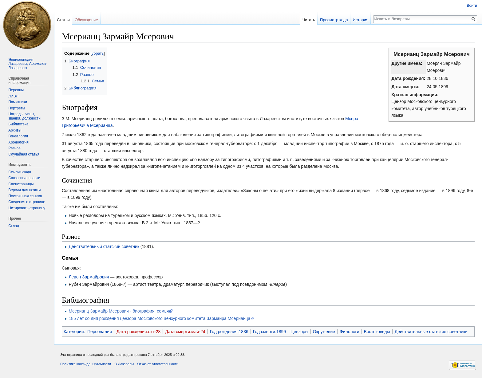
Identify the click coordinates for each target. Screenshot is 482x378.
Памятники (17, 102)
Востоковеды (377, 331)
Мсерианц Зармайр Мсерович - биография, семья (119, 311)
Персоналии (99, 331)
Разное (14, 148)
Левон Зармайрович (89, 276)
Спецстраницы (21, 184)
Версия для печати (24, 190)
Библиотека (18, 124)
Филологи (349, 331)
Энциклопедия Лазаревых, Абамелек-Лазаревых (27, 63)
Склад (13, 226)
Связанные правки (24, 178)
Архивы (14, 130)
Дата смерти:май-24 (185, 331)
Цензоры (299, 331)
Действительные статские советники (431, 331)
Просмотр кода (334, 20)
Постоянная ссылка (25, 196)
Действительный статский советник (104, 246)
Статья (63, 20)
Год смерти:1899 (269, 331)
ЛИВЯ (13, 96)
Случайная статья (23, 154)
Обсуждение (86, 20)
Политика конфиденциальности (85, 364)
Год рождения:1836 (229, 331)
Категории (74, 331)
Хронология (18, 142)
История (360, 20)
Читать (308, 20)
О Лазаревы (124, 364)
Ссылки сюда (19, 172)
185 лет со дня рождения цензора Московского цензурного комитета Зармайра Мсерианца (159, 318)
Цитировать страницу (26, 208)
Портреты (16, 108)
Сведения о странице (26, 202)
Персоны (16, 90)
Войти (472, 5)
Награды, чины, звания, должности (24, 116)
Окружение (324, 331)
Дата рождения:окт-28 (138, 331)
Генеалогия (18, 136)
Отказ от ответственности (157, 364)
